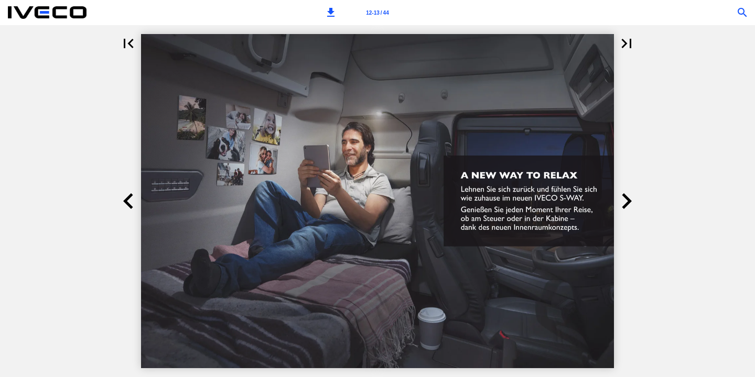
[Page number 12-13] (377, 12)
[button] (330, 12)
